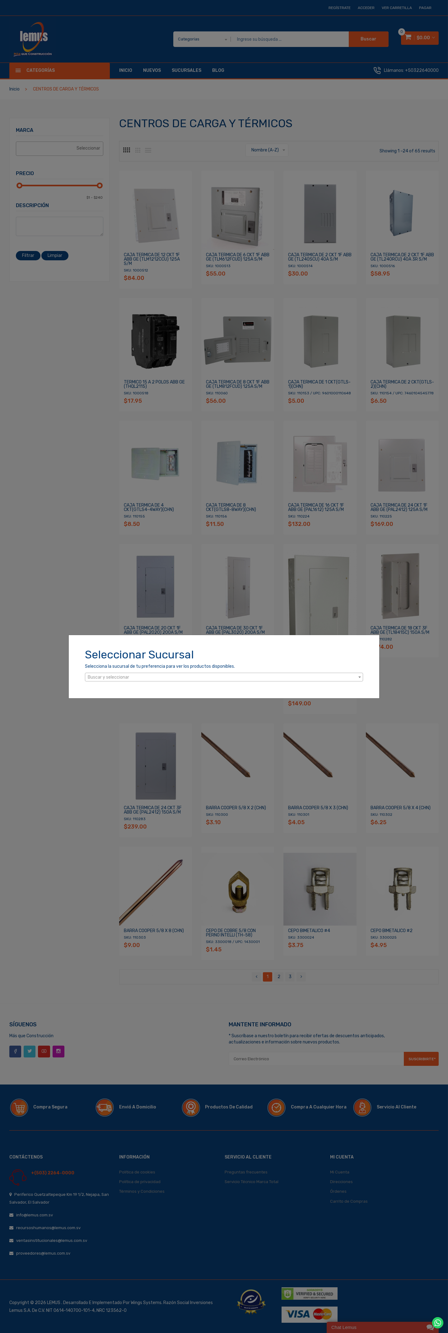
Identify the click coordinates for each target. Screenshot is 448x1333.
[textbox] (224, 677)
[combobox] (224, 677)
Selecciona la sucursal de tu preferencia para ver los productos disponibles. (160, 666)
